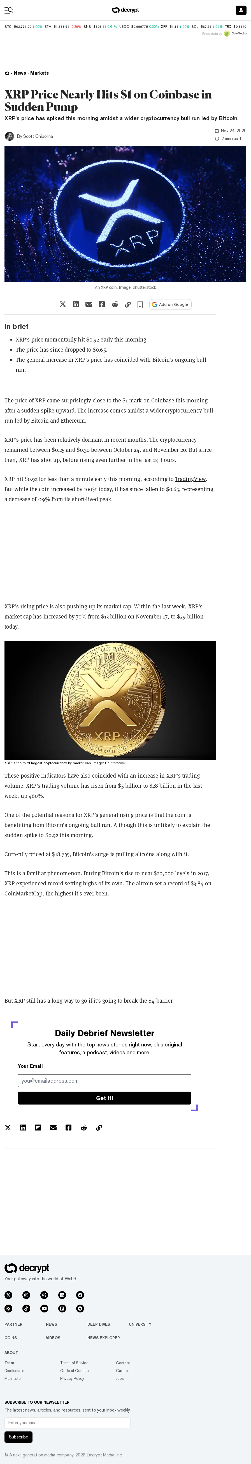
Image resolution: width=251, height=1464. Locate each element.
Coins (10, 1337)
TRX (228, 27)
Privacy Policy (72, 1378)
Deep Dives (98, 1324)
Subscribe (18, 1437)
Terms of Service (74, 1362)
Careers (122, 1370)
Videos (53, 1337)
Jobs (120, 1378)
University (140, 1324)
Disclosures (14, 1370)
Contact (123, 1362)
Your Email (30, 1066)
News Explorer (103, 1337)
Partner (13, 1324)
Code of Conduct (75, 1370)
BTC (7, 27)
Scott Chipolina (38, 136)
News (51, 1324)
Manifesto (12, 1378)
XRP (40, 400)
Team (9, 1362)
